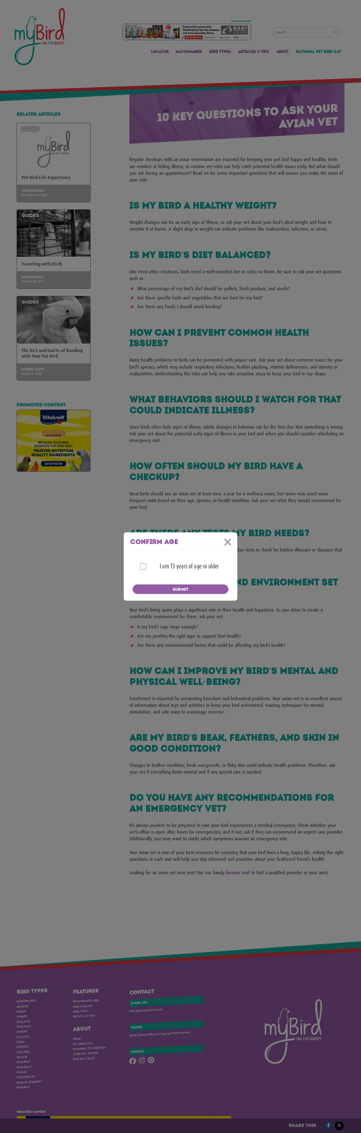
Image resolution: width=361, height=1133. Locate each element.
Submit (180, 590)
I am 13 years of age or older (189, 566)
